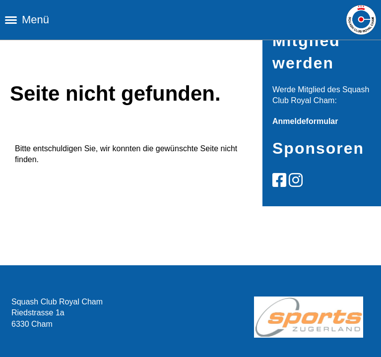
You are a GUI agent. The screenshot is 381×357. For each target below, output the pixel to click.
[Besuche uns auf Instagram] (296, 180)
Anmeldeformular (305, 121)
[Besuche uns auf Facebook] (279, 180)
